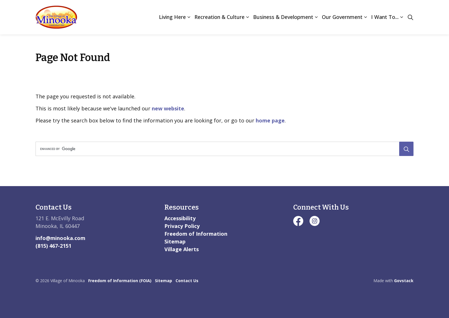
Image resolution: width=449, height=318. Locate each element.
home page (270, 120)
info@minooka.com (60, 238)
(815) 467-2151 (53, 245)
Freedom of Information (195, 233)
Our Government (342, 16)
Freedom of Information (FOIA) (119, 280)
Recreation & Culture (219, 16)
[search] (223, 149)
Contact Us (187, 280)
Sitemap (175, 241)
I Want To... (385, 16)
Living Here (172, 16)
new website (168, 108)
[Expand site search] (410, 17)
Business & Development (283, 16)
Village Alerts (181, 249)
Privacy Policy (182, 226)
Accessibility (180, 218)
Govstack (403, 280)
